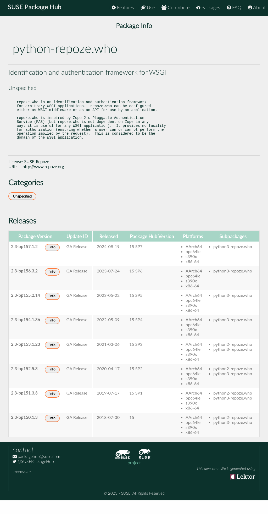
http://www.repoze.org (43, 180)
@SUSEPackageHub (33, 475)
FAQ (234, 7)
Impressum (22, 485)
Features (123, 7)
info (52, 261)
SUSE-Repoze (36, 175)
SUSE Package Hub (35, 8)
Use (148, 7)
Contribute (175, 7)
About (257, 7)
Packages (208, 7)
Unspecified (22, 210)
